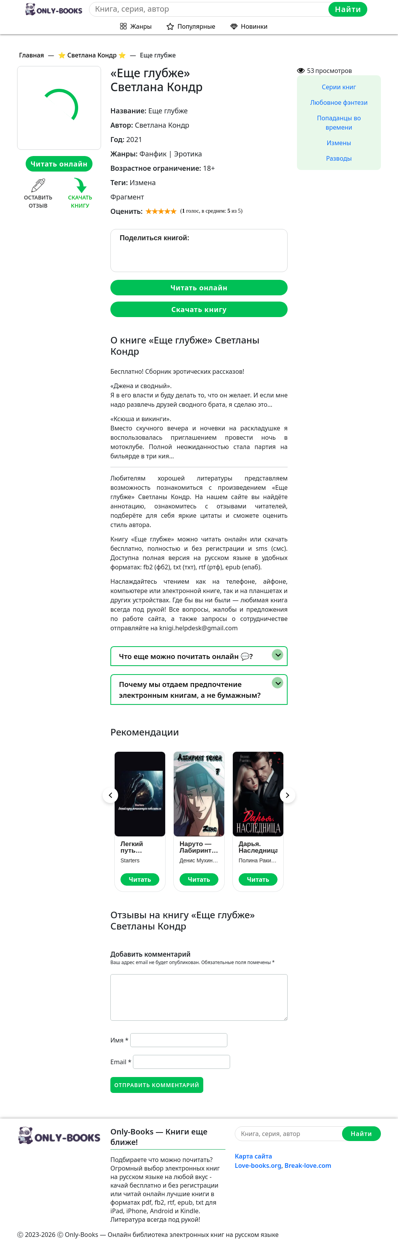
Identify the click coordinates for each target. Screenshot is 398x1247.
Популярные (196, 26)
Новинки (254, 26)
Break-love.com (308, 1165)
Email (120, 1062)
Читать (140, 879)
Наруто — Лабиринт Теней (195, 847)
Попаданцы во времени (339, 123)
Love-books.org (258, 1165)
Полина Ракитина (258, 860)
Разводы (339, 158)
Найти (348, 9)
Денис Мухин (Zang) (199, 860)
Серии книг (339, 87)
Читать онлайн (58, 163)
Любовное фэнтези (339, 102)
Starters (130, 860)
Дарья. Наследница (258, 847)
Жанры (141, 26)
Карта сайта (253, 1156)
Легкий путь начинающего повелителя (139, 847)
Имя (119, 1040)
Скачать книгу (199, 309)
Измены (339, 143)
